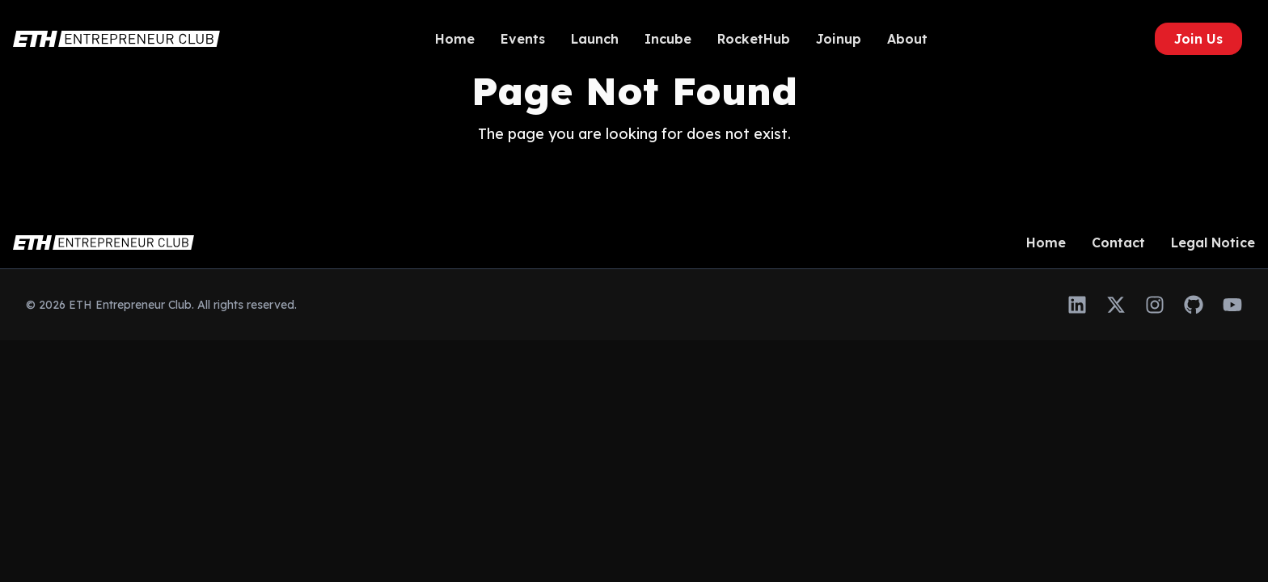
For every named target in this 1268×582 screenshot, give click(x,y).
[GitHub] (1193, 304)
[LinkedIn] (1077, 304)
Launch (595, 39)
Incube (668, 39)
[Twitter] (1116, 304)
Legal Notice (1213, 242)
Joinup (838, 39)
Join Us (1198, 39)
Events (523, 39)
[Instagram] (1154, 304)
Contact (1118, 242)
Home (455, 39)
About (907, 39)
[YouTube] (1232, 304)
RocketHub (753, 39)
